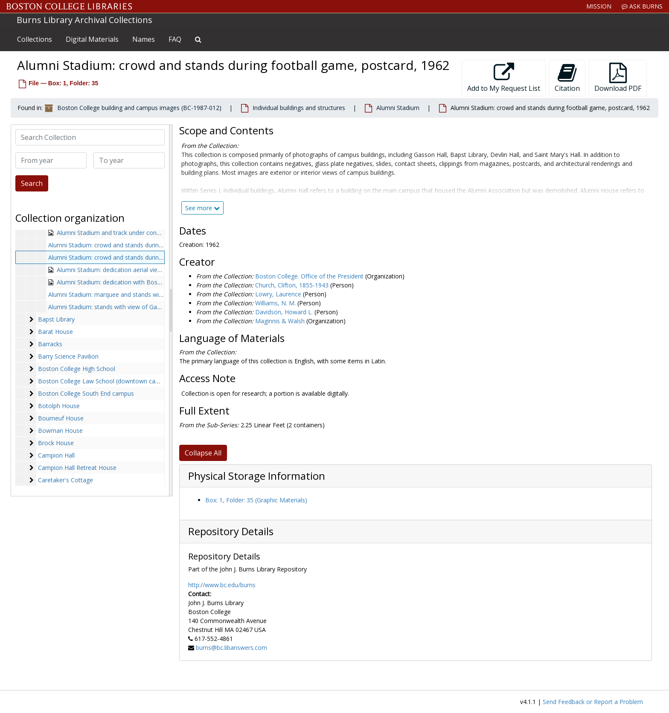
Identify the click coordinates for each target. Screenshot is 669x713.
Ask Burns (642, 6)
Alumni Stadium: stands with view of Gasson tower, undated (131, 307)
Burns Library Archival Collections (84, 20)
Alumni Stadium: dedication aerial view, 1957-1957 (126, 270)
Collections (34, 39)
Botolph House (59, 406)
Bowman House (60, 430)
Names (143, 39)
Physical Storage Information (256, 476)
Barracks (50, 344)
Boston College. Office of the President (309, 276)
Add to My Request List (503, 78)
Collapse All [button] (203, 453)
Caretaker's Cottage (65, 480)
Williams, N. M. (275, 303)
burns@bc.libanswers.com (231, 647)
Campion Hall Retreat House (77, 468)
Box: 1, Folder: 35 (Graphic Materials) (256, 500)
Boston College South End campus (86, 393)
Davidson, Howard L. (284, 312)
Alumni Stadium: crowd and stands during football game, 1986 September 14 (154, 245)
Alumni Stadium (397, 108)
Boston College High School (76, 369)
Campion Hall (56, 455)
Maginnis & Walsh (280, 321)
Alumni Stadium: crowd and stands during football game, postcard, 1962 (147, 257)
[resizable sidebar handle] (170, 310)
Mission (598, 6)
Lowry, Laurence (278, 294)
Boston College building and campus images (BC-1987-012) (139, 108)
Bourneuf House (61, 418)
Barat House (55, 332)
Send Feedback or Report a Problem (593, 702)
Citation (567, 78)
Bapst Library (56, 319)
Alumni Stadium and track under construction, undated (132, 233)
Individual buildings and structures (299, 108)
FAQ (175, 39)
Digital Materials (92, 39)
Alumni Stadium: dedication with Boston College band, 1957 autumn (150, 282)
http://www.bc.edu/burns (222, 585)
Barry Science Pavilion (68, 356)
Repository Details (230, 531)
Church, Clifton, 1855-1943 (292, 285)
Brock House (56, 443)
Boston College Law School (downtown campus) (105, 381)
